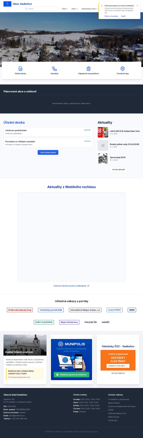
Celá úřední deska (48, 152)
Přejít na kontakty (111, 16)
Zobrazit (87, 130)
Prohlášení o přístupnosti (118, 399)
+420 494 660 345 (19, 419)
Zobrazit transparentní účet (19, 377)
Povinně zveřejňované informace (121, 406)
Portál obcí (112, 420)
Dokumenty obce (90, 9)
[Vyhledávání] (41, 9)
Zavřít (123, 16)
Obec (74, 9)
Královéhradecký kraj (117, 413)
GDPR (110, 410)
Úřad (65, 9)
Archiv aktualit (118, 169)
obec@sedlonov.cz (17, 415)
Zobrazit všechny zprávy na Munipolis (71, 286)
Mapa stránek (114, 403)
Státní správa (113, 417)
